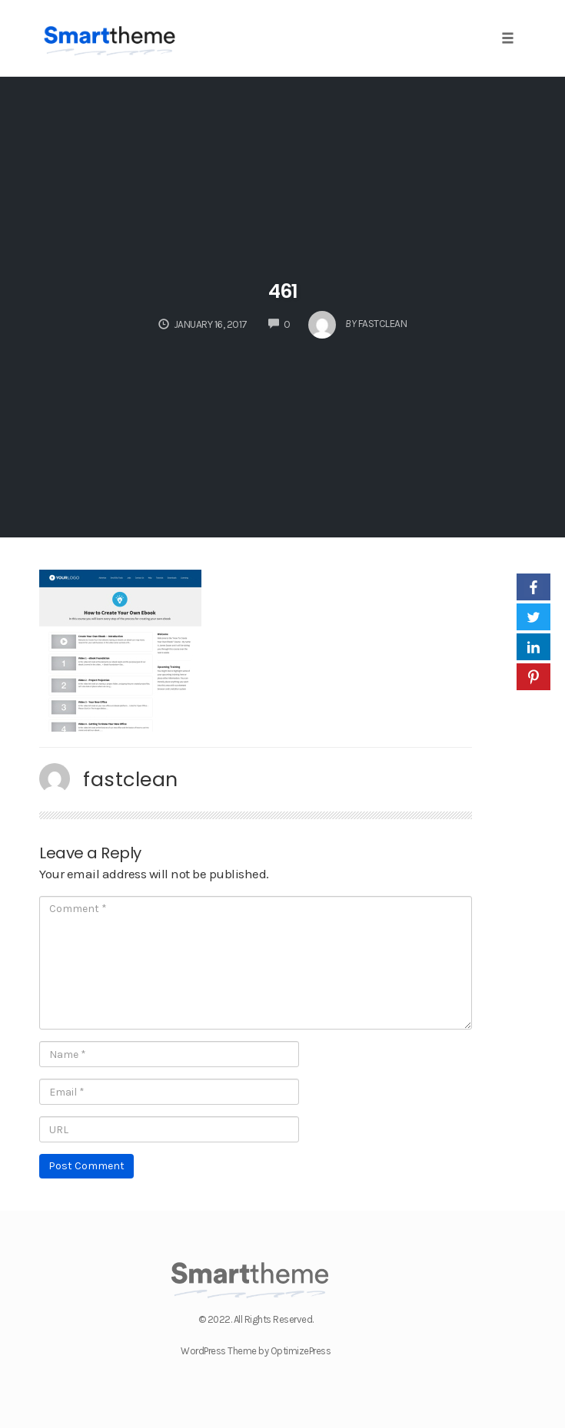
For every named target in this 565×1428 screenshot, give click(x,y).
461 (282, 291)
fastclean (130, 779)
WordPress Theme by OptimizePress (256, 1351)
